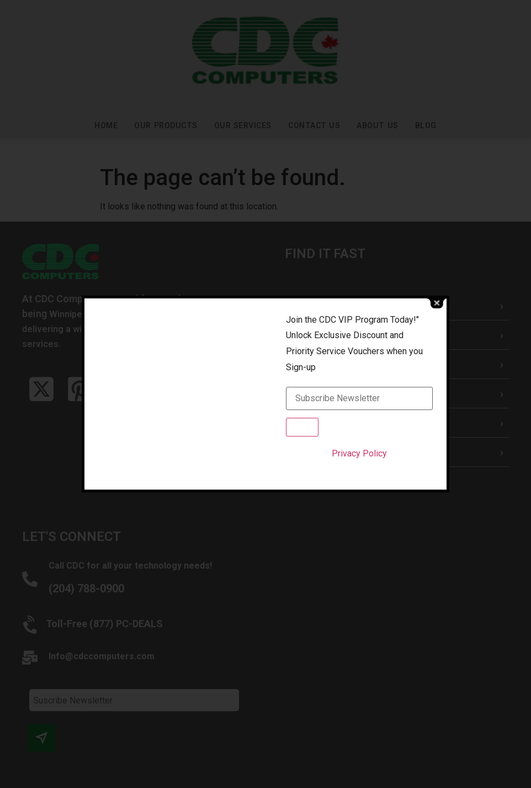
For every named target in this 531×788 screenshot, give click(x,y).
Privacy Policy (359, 453)
